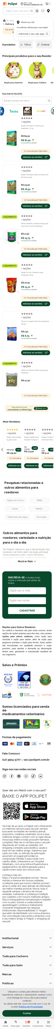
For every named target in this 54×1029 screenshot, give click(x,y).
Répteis (39, 509)
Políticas (27, 983)
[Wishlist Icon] (43, 11)
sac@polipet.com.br (37, 759)
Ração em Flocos (15, 500)
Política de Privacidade (31, 1007)
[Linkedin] (40, 776)
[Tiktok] (33, 776)
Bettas (39, 500)
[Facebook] (12, 776)
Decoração (41, 517)
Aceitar (27, 1013)
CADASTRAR (27, 610)
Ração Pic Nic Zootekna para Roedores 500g (32, 273)
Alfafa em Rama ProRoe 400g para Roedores (34, 371)
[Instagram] (4, 776)
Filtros (25, 44)
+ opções (26, 121)
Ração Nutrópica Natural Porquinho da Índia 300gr (34, 176)
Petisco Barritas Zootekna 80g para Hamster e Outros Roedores (34, 225)
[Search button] (31, 10)
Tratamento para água (17, 517)
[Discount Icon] (37, 11)
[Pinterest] (19, 776)
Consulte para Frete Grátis (35, 151)
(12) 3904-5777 (11, 759)
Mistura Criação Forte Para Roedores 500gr (35, 322)
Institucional (27, 938)
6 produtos (8, 44)
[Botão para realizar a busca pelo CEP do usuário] (47, 34)
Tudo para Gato (27, 965)
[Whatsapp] (26, 776)
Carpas (15, 509)
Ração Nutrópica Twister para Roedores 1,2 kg (32, 127)
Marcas (27, 974)
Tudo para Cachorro (27, 956)
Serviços (27, 947)
